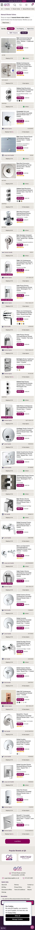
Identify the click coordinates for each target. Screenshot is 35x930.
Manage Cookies (17, 919)
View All (24, 32)
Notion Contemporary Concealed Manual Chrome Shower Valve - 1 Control (24, 407)
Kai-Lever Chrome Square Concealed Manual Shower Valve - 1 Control (24, 114)
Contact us (30, 884)
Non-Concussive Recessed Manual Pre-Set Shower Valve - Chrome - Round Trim (24, 166)
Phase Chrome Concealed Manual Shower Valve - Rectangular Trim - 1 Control (24, 288)
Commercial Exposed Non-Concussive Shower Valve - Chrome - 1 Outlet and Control (25, 40)
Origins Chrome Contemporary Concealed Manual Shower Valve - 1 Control (24, 573)
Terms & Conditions (19, 889)
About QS (4, 884)
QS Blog (4, 887)
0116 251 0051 (28, 878)
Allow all (17, 915)
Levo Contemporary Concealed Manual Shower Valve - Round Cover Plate (24, 312)
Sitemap (4, 892)
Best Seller (10, 28)
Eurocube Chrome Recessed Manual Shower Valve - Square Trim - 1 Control (24, 767)
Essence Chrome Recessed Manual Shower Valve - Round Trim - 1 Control (25, 669)
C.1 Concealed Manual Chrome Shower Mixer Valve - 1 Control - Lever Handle (25, 817)
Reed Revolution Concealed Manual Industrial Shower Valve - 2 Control (25, 89)
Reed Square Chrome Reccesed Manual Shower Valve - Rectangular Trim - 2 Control (25, 478)
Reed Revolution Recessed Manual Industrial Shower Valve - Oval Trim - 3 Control (25, 191)
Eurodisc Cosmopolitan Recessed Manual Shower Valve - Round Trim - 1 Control (24, 742)
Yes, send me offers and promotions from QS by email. (16, 898)
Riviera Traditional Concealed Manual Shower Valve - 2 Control (25, 360)
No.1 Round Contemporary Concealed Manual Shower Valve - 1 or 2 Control (25, 716)
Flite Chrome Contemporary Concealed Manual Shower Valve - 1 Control (24, 792)
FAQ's (28, 887)
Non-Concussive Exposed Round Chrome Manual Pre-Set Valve (23, 213)
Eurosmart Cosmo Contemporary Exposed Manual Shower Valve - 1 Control (24, 525)
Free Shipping (20, 28)
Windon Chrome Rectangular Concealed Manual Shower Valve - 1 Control (24, 501)
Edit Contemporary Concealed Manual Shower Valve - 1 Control (24, 693)
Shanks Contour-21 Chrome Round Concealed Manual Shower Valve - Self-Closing (25, 431)
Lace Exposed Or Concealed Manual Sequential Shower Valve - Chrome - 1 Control (24, 548)
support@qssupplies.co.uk (10, 878)
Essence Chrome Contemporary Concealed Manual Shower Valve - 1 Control (24, 597)
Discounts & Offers (7, 889)
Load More (17, 841)
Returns (29, 889)
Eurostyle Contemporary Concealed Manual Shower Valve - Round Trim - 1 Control (24, 621)
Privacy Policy (18, 887)
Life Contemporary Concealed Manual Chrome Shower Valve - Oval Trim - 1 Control (25, 263)
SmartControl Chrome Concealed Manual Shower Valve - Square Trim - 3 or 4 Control (25, 454)
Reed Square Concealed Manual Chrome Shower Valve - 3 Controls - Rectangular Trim (24, 384)
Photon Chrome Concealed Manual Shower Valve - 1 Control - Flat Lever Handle (25, 337)
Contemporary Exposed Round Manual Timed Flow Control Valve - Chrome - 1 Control (24, 65)
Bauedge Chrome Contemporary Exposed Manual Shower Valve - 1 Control (24, 644)
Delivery (16, 884)
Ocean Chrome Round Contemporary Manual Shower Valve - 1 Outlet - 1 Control (24, 139)
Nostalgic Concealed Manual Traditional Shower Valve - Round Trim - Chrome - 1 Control (25, 237)
